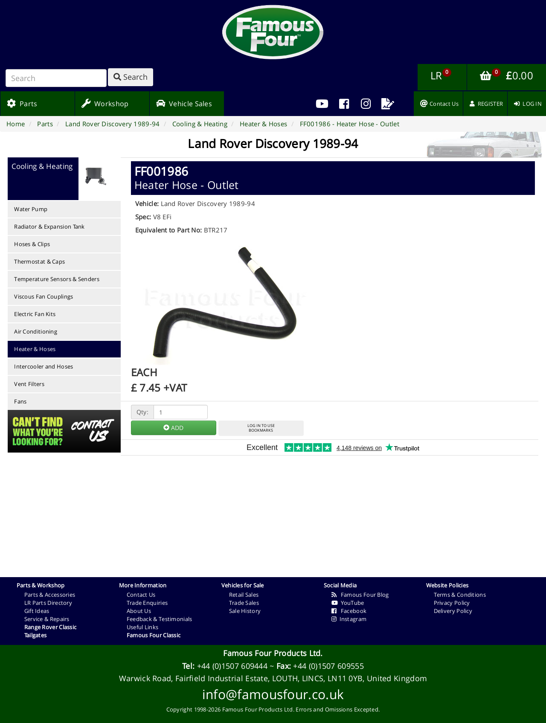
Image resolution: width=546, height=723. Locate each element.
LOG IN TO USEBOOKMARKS (261, 428)
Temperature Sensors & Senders (56, 279)
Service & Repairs (47, 619)
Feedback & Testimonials (159, 619)
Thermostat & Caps (39, 261)
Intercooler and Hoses (43, 366)
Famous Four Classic (154, 635)
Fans (20, 401)
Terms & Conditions (460, 594)
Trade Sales (244, 603)
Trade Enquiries (147, 603)
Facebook (349, 611)
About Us (139, 611)
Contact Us (141, 594)
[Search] (56, 78)
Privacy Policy (452, 603)
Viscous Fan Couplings (43, 296)
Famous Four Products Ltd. (273, 653)
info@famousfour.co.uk (273, 694)
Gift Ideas (36, 611)
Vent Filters (29, 384)
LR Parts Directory (48, 603)
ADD (173, 428)
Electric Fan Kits (34, 314)
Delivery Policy (453, 611)
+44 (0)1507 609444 (232, 666)
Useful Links (143, 627)
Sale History (245, 611)
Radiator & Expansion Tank (49, 226)
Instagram (349, 619)
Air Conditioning (35, 331)
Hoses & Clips (32, 244)
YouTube (347, 603)
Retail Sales (244, 594)
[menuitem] (344, 103)
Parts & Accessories (50, 594)
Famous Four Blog (360, 594)
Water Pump (30, 209)
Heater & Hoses (34, 349)
